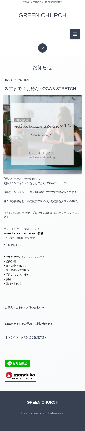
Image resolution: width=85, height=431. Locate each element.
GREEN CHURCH (42, 15)
